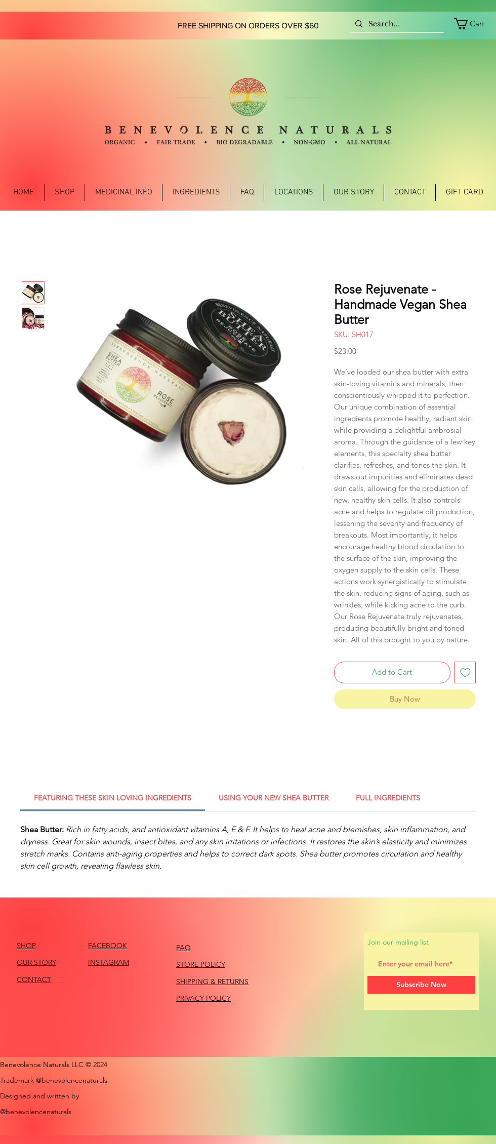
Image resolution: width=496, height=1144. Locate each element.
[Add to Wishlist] (465, 672)
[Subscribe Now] (421, 985)
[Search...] (395, 24)
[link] (475, 23)
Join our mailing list (398, 942)
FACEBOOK (107, 945)
